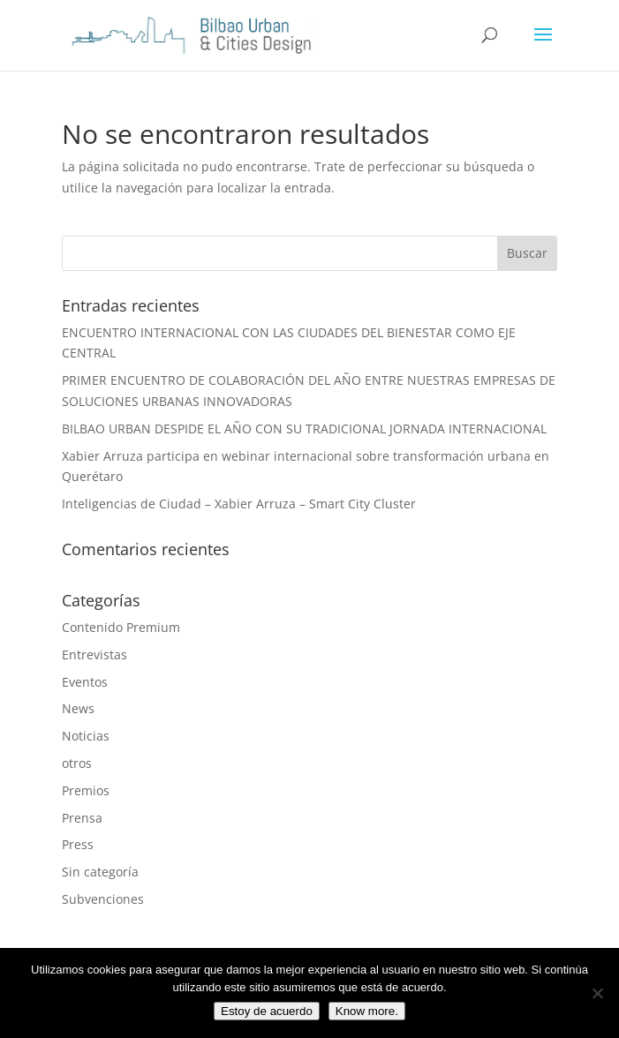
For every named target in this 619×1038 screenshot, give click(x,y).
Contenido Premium (121, 627)
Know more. (367, 1011)
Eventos (85, 681)
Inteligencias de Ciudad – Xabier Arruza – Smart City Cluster (239, 503)
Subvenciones (103, 899)
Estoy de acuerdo (267, 1011)
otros (77, 763)
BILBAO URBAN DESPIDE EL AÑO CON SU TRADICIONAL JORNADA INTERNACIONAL (304, 428)
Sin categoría (100, 871)
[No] (597, 993)
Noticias (85, 735)
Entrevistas (94, 654)
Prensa (82, 817)
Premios (85, 790)
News (78, 708)
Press (78, 844)
